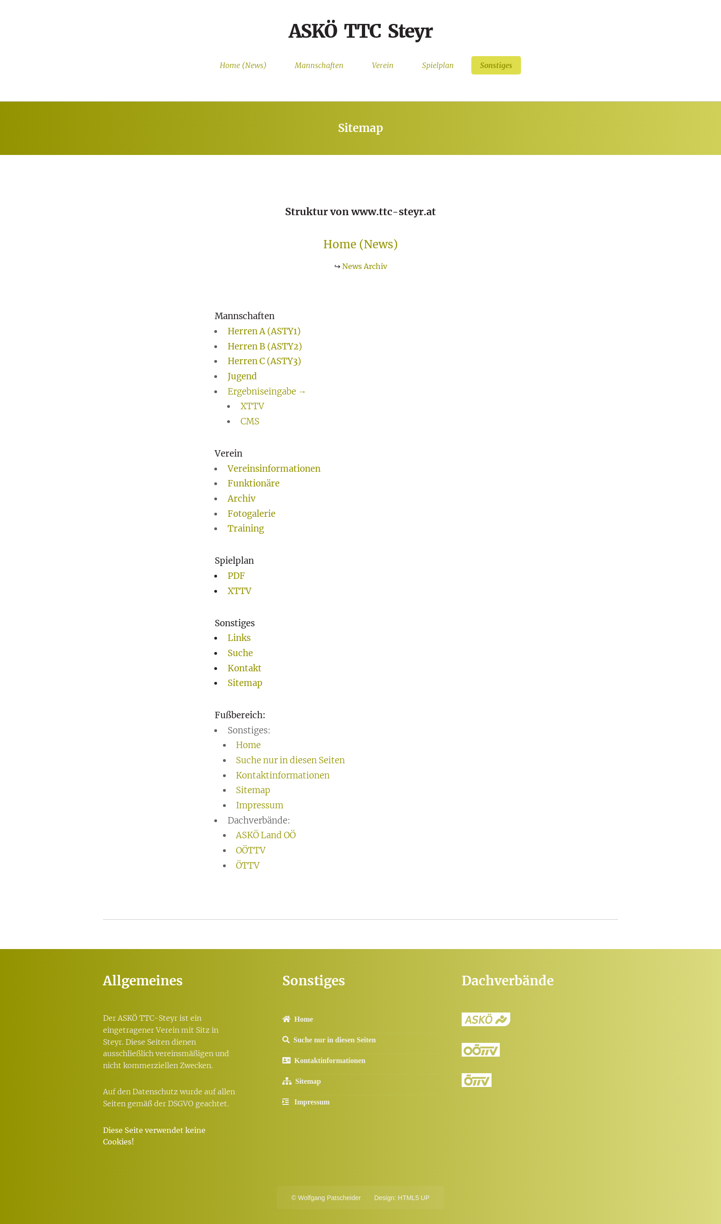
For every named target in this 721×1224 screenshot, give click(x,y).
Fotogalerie (251, 514)
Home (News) (243, 65)
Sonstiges (496, 65)
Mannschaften (319, 65)
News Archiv (364, 266)
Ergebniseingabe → (267, 391)
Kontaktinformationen (283, 775)
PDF (236, 576)
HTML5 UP (413, 1197)
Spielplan (438, 65)
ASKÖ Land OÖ (266, 835)
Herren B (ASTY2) (265, 346)
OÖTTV (250, 850)
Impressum (259, 805)
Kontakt (245, 668)
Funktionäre (254, 483)
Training (246, 528)
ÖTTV (247, 865)
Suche (240, 653)
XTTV (252, 406)
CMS (249, 421)
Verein (383, 65)
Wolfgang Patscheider (329, 1197)
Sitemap (245, 683)
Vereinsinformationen (274, 468)
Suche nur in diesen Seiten (290, 760)
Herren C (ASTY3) (264, 361)
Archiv (242, 498)
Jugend (242, 376)
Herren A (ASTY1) (264, 331)
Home (248, 745)
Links (239, 638)
